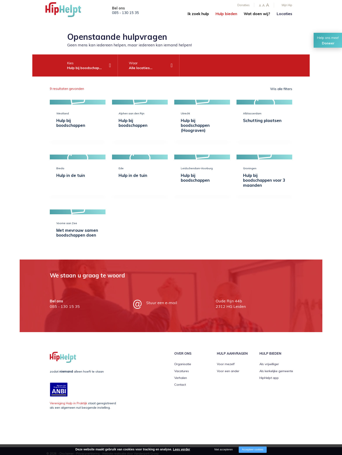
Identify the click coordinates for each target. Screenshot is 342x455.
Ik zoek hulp (198, 13)
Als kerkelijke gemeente (276, 371)
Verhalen (180, 378)
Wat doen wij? (257, 13)
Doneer (328, 43)
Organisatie (182, 364)
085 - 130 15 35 (125, 12)
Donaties (243, 5)
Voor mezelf (226, 364)
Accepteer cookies (252, 449)
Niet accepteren (223, 449)
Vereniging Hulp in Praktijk (68, 403)
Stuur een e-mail (161, 302)
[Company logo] (67, 11)
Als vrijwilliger (269, 364)
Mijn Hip (287, 5)
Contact (180, 385)
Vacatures (181, 371)
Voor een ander (228, 371)
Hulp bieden (226, 13)
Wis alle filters (281, 89)
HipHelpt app (269, 378)
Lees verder (181, 449)
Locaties (284, 13)
